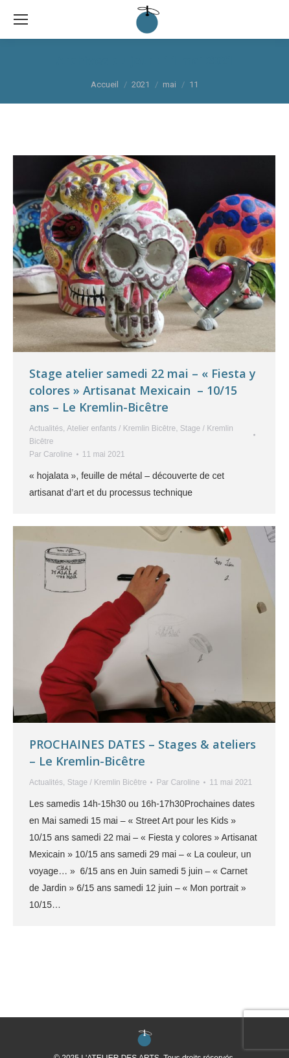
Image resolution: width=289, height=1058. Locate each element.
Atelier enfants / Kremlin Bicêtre (121, 428)
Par (51, 454)
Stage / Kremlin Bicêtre (107, 782)
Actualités (46, 428)
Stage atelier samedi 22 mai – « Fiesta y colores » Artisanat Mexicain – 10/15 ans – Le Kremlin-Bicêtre (142, 390)
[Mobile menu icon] (21, 19)
